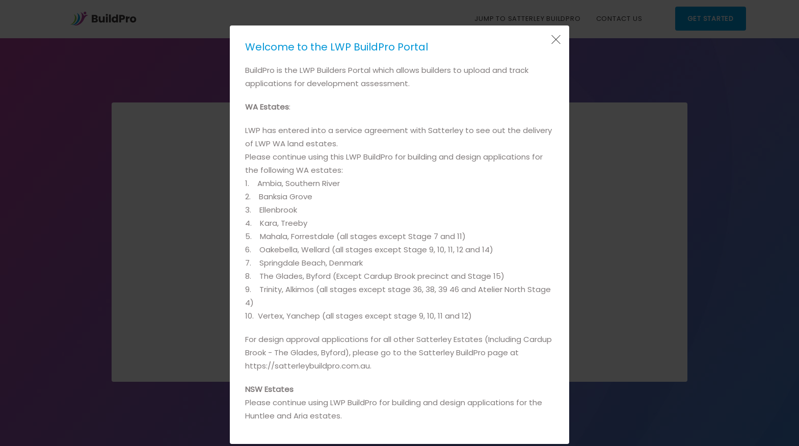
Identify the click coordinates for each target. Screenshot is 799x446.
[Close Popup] (555, 40)
